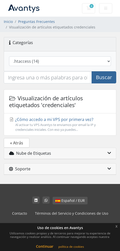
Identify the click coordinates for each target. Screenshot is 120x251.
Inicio (8, 21)
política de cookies (71, 246)
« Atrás (16, 143)
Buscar (104, 77)
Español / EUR (70, 200)
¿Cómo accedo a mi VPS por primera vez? (60, 124)
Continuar (44, 246)
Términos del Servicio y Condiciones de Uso (71, 213)
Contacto (19, 213)
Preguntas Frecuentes (36, 21)
